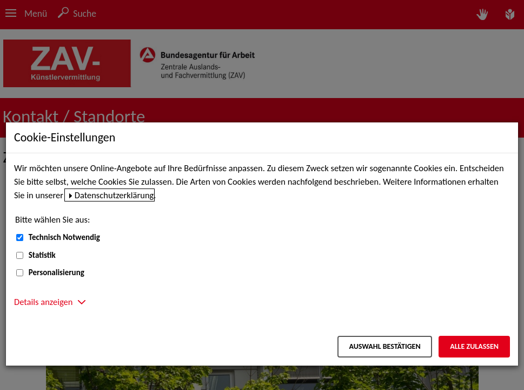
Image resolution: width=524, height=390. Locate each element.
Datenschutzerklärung (114, 195)
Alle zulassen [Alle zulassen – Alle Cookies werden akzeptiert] (474, 346)
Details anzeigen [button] (43, 301)
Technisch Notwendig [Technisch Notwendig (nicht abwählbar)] (64, 237)
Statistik (42, 255)
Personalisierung (56, 272)
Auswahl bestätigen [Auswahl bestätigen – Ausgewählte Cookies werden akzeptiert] (384, 346)
